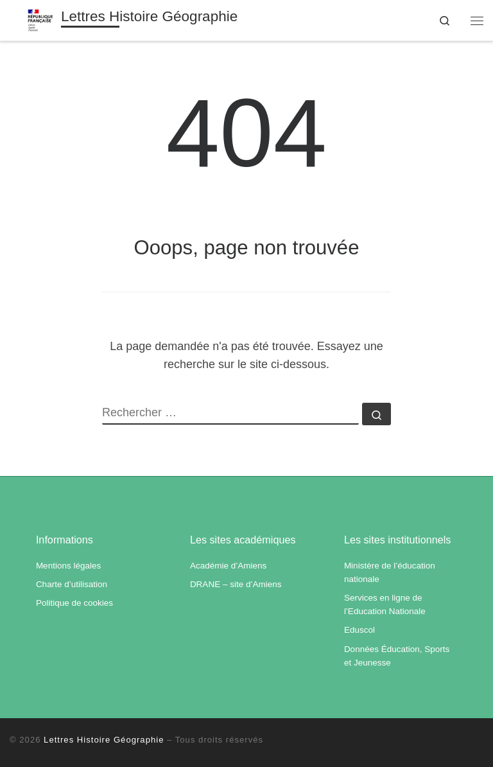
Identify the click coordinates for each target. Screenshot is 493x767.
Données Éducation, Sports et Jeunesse (396, 655)
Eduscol (359, 630)
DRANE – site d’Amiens (236, 584)
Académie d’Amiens (228, 565)
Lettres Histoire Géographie (104, 740)
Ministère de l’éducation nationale (389, 572)
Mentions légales (68, 565)
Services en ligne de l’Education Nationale (385, 604)
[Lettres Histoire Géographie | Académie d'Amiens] (40, 19)
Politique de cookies (74, 603)
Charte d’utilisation (71, 584)
